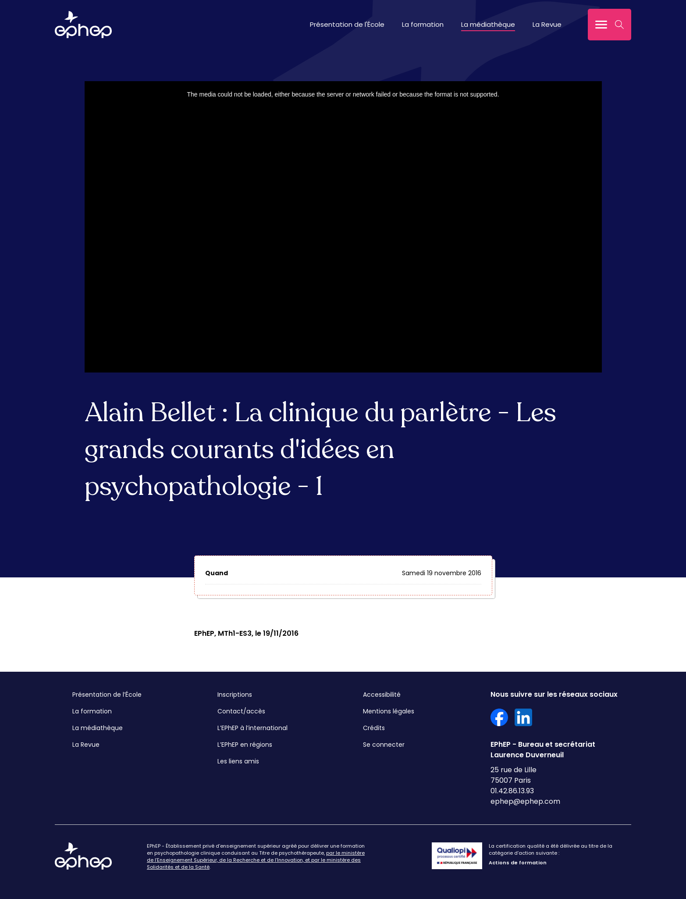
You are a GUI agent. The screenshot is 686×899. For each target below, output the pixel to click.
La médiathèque (488, 24)
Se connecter (384, 744)
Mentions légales (388, 711)
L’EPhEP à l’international (252, 727)
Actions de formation (518, 862)
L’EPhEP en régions (244, 744)
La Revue (547, 24)
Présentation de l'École (347, 24)
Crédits (374, 727)
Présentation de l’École (107, 694)
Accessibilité (382, 694)
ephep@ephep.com (525, 801)
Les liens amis (238, 761)
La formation (423, 24)
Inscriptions (234, 694)
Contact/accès (241, 711)
